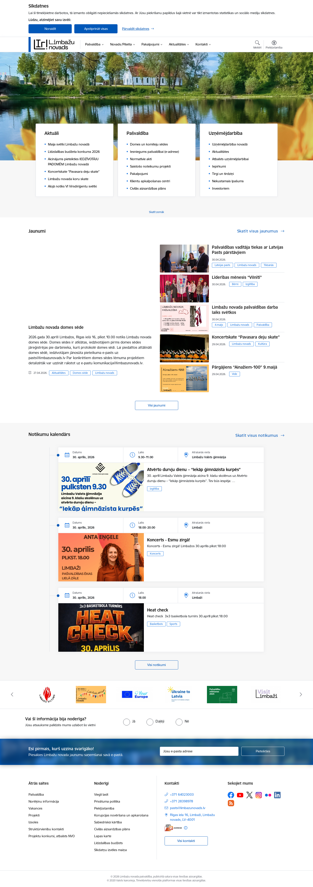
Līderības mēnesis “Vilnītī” (237, 277)
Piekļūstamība (104, 808)
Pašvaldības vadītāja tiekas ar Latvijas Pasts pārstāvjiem (247, 250)
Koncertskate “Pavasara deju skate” (246, 337)
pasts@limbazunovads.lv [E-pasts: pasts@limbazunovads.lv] (187, 808)
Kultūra (262, 343)
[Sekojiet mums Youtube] (240, 794)
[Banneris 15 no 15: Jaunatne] (134, 694)
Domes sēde (80, 372)
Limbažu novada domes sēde (56, 327)
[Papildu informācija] (185, 827)
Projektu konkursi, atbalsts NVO (52, 836)
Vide (234, 374)
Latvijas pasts (222, 265)
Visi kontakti (186, 841)
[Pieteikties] (262, 751)
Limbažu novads (104, 372)
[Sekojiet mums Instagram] (259, 795)
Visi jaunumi (156, 405)
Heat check (157, 610)
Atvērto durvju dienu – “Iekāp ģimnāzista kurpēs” (194, 469)
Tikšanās (269, 265)
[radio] (129, 721)
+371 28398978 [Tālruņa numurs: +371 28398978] (181, 801)
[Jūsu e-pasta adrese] (199, 751)
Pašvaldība (263, 324)
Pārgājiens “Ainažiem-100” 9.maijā (244, 367)
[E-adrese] (173, 827)
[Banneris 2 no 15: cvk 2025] (222, 694)
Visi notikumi (156, 665)
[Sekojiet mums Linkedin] (277, 795)
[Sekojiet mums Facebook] (231, 795)
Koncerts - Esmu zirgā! (168, 539)
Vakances (35, 808)
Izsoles (33, 822)
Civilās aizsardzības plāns (112, 829)
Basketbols (156, 624)
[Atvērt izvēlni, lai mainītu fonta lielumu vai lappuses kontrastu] (274, 45)
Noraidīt (50, 29)
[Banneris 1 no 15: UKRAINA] (178, 694)
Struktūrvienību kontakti (46, 829)
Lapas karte (102, 836)
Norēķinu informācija (44, 801)
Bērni (235, 284)
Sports (173, 624)
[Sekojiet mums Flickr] (268, 794)
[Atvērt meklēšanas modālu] (257, 45)
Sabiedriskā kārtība (108, 822)
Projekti (34, 815)
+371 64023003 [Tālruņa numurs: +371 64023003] (182, 794)
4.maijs (219, 324)
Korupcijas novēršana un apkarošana (121, 815)
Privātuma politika (107, 801)
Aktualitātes (59, 372)
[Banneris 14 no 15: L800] (91, 694)
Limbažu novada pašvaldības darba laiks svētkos (245, 310)
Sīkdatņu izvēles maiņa (110, 850)
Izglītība (250, 284)
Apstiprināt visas (96, 29)
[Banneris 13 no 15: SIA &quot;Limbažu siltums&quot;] (47, 694)
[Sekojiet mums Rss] (231, 803)
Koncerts (155, 553)
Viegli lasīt (101, 794)
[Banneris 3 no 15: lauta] (266, 694)
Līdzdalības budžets (108, 843)
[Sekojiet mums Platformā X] (249, 795)
